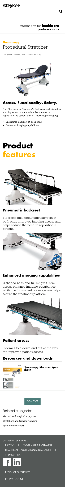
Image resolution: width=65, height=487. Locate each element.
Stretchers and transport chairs (20, 420)
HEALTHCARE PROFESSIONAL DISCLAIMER (28, 450)
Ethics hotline (14, 479)
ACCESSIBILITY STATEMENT (37, 444)
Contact (32, 401)
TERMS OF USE (13, 455)
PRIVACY (10, 444)
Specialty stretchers (13, 425)
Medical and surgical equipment (20, 416)
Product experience (17, 472)
